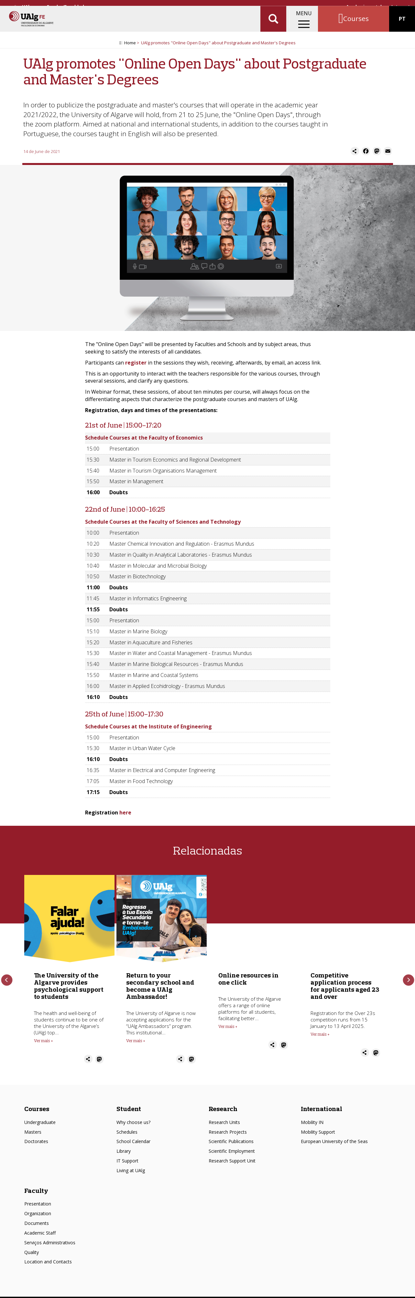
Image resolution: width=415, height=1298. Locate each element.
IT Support (127, 1155)
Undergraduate (40, 1117)
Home (130, 44)
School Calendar (133, 1136)
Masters (32, 1126)
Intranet (400, 6)
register (136, 364)
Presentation (37, 1198)
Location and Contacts (48, 1256)
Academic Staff (40, 1228)
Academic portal (364, 6)
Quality (31, 1247)
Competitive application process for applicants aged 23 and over (345, 987)
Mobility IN (312, 1117)
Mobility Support (318, 1126)
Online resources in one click (248, 980)
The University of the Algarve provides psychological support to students (69, 987)
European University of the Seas (334, 1136)
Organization (37, 1208)
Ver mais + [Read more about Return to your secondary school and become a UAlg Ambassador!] (135, 1042)
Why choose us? (133, 1117)
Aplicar (273, 26)
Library (123, 1146)
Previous (6, 978)
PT (402, 25)
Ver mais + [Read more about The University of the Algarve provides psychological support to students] (43, 1042)
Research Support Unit (232, 1155)
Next (408, 978)
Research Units (224, 1117)
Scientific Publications (231, 1136)
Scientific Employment (232, 1146)
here (125, 814)
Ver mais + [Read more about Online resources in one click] (227, 1028)
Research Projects (228, 1126)
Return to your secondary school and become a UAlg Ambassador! (160, 987)
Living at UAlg (130, 1165)
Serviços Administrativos (49, 1237)
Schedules (126, 1126)
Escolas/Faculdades (68, 6)
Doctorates (36, 1136)
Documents (36, 1218)
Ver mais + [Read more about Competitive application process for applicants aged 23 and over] (320, 1035)
